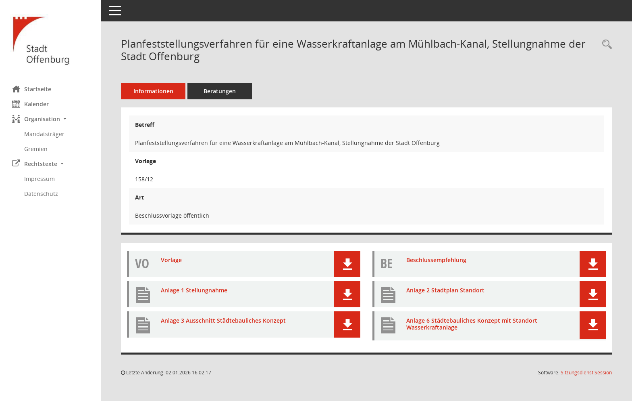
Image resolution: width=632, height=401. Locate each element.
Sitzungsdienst (586, 372)
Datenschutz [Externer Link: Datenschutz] (41, 193)
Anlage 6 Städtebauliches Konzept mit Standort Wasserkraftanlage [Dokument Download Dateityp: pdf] (471, 324)
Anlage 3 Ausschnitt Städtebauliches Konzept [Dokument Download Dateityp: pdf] (223, 320)
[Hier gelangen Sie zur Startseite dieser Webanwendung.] (50, 39)
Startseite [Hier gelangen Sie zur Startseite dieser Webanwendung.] (31, 89)
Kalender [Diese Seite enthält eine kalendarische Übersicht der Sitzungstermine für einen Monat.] (30, 104)
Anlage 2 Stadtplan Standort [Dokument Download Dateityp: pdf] (445, 290)
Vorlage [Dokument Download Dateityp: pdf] (171, 260)
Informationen (153, 91)
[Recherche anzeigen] (605, 44)
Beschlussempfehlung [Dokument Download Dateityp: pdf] (436, 260)
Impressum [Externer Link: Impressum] (39, 179)
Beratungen (220, 91)
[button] (50, 118)
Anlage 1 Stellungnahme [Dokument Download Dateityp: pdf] (194, 290)
